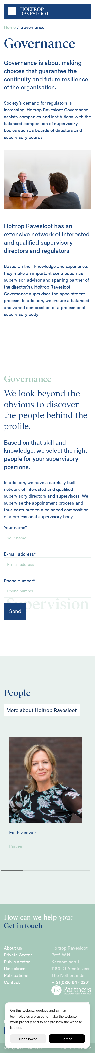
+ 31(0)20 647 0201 (70, 982)
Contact (12, 982)
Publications (16, 975)
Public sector (17, 961)
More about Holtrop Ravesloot (41, 710)
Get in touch (23, 925)
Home (10, 27)
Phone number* (47, 587)
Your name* (47, 534)
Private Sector (18, 954)
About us (13, 948)
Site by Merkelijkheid (76, 1048)
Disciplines (14, 968)
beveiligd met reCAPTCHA (23, 1048)
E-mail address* (47, 561)
